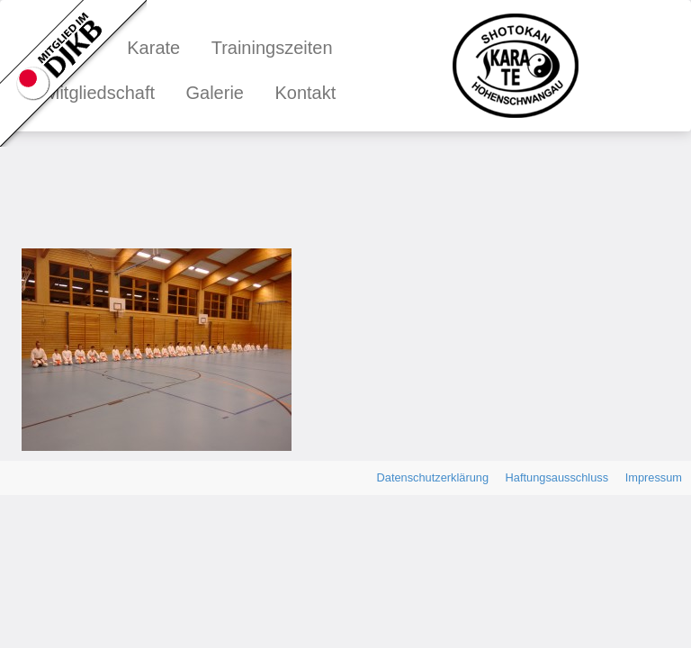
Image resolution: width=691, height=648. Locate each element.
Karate (153, 48)
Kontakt (305, 93)
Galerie (214, 93)
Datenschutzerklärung (433, 477)
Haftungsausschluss (557, 477)
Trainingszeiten (272, 48)
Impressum (653, 477)
